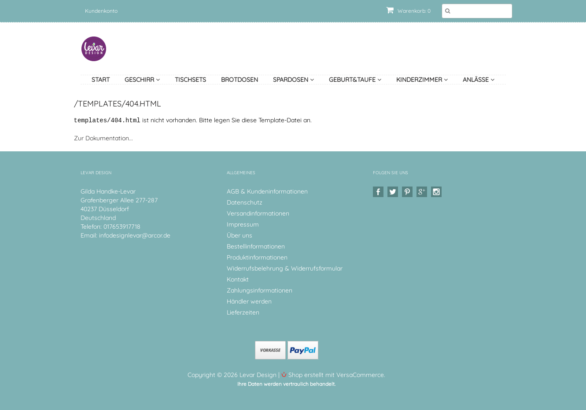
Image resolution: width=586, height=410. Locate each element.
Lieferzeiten (243, 312)
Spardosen (293, 79)
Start (101, 79)
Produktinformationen (257, 257)
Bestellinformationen (256, 246)
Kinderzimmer (422, 79)
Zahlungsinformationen (259, 290)
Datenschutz (244, 202)
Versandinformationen (258, 213)
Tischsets (190, 79)
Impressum (243, 224)
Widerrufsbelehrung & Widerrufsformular (285, 268)
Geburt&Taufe (355, 79)
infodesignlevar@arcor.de (134, 235)
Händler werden (249, 301)
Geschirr (142, 79)
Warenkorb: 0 (408, 10)
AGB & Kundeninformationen (267, 191)
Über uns (239, 235)
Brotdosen (239, 79)
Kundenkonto (101, 10)
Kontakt (238, 279)
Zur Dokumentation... (103, 138)
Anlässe (478, 79)
